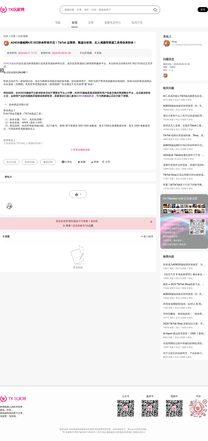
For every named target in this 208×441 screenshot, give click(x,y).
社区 (5, 36)
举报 (95, 161)
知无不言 (137, 22)
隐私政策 (111, 432)
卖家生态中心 (112, 22)
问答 (13, 36)
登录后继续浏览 (80, 149)
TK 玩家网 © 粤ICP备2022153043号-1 (80, 432)
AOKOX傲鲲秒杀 (85, 96)
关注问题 (11, 162)
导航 (58, 22)
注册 (90, 225)
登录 (202, 9)
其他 (97, 53)
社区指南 (23, 36)
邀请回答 (48, 162)
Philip (174, 42)
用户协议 (102, 432)
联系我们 (128, 432)
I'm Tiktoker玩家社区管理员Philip (187, 45)
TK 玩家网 (17, 398)
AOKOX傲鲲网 (11, 63)
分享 (105, 161)
